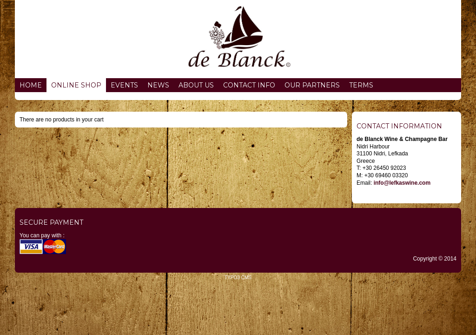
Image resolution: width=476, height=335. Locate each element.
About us (196, 85)
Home (31, 85)
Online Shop (76, 85)
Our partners (312, 85)
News (158, 85)
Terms (361, 85)
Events (124, 85)
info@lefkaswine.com (402, 183)
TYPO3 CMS (238, 277)
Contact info (249, 85)
